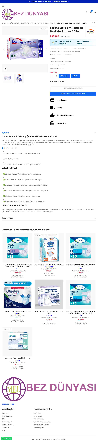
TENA (17, 269)
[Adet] (54, 76)
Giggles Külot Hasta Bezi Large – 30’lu (17, 311)
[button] (4, 49)
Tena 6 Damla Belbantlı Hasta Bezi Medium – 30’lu (80, 265)
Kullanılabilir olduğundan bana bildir (73, 94)
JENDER (17, 360)
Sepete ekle (64, 76)
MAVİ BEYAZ (49, 267)
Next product (94, 23)
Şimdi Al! (75, 76)
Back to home (92, 23)
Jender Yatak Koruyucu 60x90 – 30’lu (17, 358)
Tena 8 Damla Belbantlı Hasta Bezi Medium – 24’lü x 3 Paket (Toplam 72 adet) (17, 265)
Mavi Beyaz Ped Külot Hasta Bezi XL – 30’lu (49, 265)
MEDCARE (49, 316)
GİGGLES (17, 314)
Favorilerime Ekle (58, 81)
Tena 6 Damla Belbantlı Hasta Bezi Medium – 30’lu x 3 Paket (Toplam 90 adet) (80, 312)
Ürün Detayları (7, 218)
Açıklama (5, 133)
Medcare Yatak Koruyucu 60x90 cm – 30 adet (49, 312)
